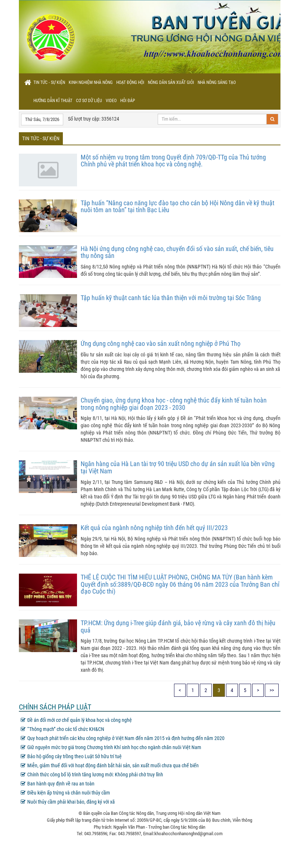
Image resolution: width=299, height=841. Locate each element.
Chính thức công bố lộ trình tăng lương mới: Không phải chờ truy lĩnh (92, 774)
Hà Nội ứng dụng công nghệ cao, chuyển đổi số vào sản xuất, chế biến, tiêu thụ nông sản (177, 252)
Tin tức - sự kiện (49, 82)
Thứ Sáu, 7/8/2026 (42, 119)
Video (111, 100)
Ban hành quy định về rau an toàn (57, 784)
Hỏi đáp (127, 100)
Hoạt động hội (130, 82)
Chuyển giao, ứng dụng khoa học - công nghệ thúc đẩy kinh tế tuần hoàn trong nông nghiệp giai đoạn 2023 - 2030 (174, 403)
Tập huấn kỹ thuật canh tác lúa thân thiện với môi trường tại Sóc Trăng (171, 298)
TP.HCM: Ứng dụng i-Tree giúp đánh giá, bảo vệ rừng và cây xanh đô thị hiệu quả (178, 626)
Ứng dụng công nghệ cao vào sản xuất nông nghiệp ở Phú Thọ (161, 343)
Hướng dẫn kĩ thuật (52, 100)
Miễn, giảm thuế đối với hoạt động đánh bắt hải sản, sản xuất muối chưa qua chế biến (110, 765)
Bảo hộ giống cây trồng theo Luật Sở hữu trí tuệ (71, 756)
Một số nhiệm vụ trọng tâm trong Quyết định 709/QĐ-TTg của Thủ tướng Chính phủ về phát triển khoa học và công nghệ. (173, 160)
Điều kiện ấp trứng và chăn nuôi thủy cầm (65, 793)
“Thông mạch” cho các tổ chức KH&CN (62, 729)
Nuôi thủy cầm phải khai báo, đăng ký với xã (68, 802)
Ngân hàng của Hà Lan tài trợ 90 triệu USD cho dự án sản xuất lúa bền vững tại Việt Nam (178, 467)
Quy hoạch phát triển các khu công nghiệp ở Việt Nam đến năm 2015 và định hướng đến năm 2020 (123, 738)
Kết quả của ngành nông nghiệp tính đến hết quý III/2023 (154, 527)
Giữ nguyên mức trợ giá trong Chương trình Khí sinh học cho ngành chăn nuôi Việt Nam (111, 747)
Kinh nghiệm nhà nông (91, 82)
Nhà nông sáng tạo (217, 82)
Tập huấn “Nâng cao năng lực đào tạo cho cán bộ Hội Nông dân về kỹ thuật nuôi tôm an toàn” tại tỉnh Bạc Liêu (177, 206)
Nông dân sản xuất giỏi (171, 82)
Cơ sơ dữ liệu (89, 100)
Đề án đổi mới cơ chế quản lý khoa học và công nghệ (76, 720)
